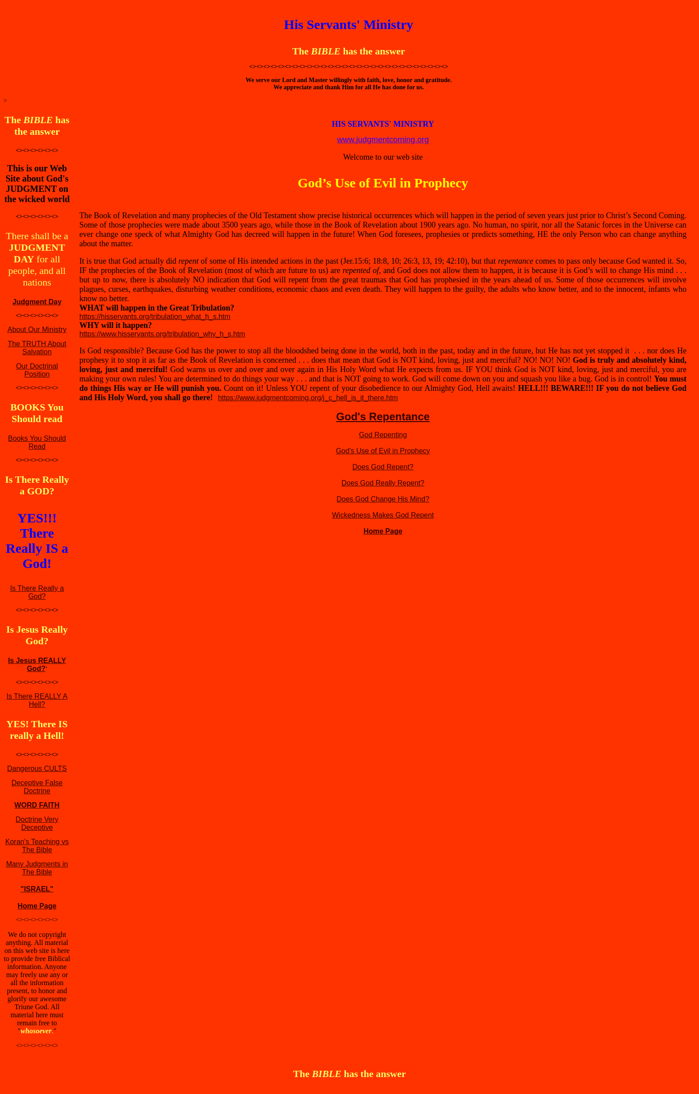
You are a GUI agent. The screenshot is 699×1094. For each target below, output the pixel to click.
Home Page (36, 906)
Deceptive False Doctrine (37, 787)
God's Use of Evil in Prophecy (383, 451)
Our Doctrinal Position (37, 370)
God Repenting (383, 435)
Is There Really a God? (37, 592)
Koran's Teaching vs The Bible (37, 846)
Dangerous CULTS (37, 768)
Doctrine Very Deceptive (37, 823)
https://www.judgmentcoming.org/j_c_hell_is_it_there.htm (308, 398)
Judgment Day (37, 302)
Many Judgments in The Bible (37, 868)
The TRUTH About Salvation (37, 348)
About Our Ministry (37, 329)
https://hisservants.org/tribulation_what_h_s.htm (154, 316)
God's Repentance (383, 416)
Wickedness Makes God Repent (383, 515)
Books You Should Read (37, 442)
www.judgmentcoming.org (383, 139)
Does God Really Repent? (382, 483)
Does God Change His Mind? (383, 499)
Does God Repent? (383, 467)
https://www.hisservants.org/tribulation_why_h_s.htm (162, 334)
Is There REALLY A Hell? (37, 700)
